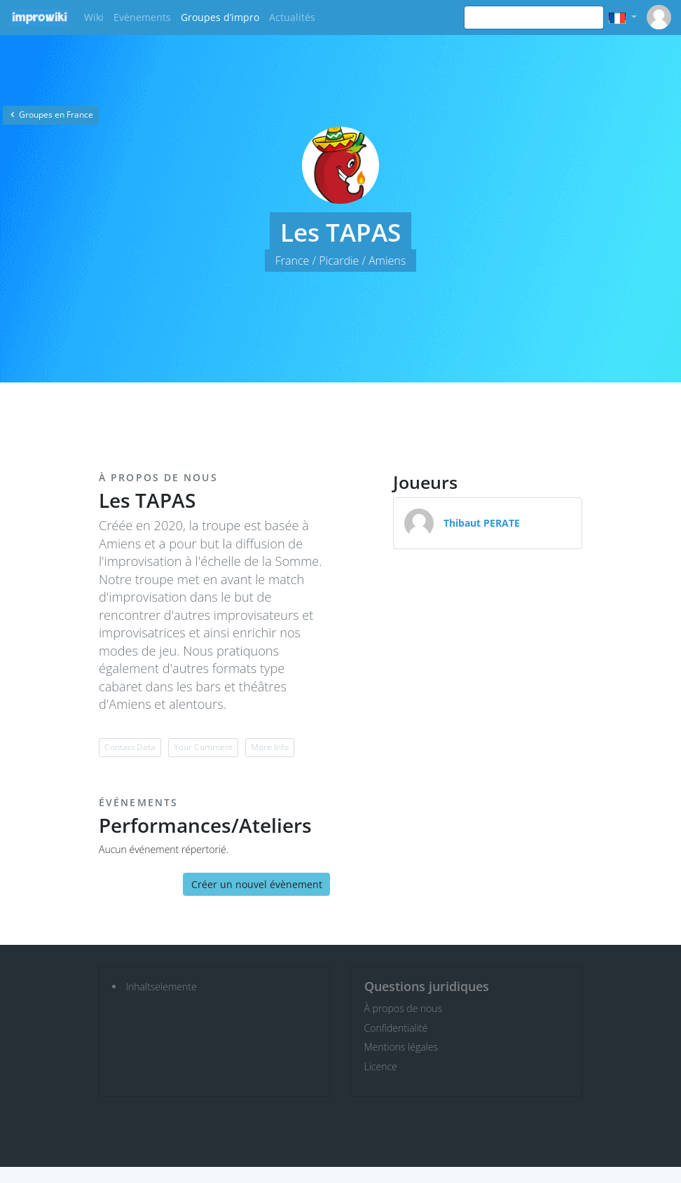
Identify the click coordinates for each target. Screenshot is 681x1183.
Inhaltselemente (161, 986)
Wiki (94, 17)
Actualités (292, 17)
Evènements (142, 17)
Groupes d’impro (220, 17)
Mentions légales (401, 1046)
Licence (380, 1066)
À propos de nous (403, 1008)
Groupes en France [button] (50, 114)
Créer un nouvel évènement (256, 884)
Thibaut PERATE (481, 523)
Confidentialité (396, 1028)
